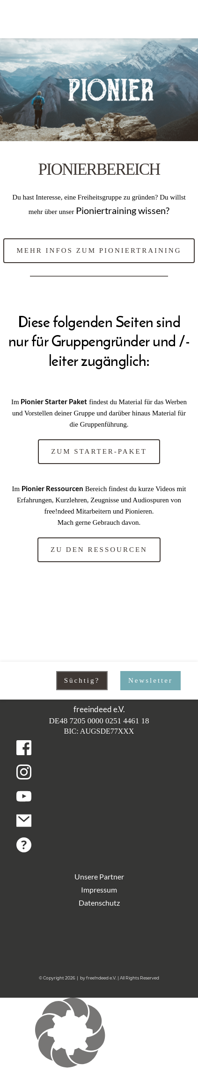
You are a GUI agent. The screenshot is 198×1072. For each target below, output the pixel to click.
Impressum (99, 889)
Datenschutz (99, 902)
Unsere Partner (99, 876)
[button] (99, 1035)
